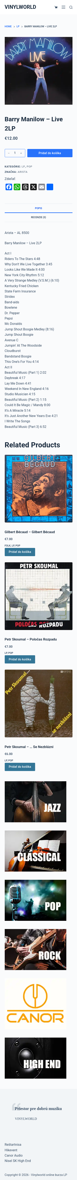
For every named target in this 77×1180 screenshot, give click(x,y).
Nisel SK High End (18, 1161)
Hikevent (11, 1150)
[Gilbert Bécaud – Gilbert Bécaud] (38, 488)
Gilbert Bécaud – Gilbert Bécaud (30, 532)
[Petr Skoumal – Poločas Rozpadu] (38, 596)
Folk (8, 545)
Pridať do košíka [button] (20, 552)
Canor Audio (14, 1155)
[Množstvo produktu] (15, 153)
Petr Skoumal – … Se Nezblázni (29, 747)
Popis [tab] (38, 208)
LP (23, 166)
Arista (23, 171)
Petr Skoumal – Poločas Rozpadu (31, 639)
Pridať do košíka (50, 153)
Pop (29, 166)
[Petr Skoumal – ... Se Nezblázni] (38, 703)
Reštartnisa (13, 1145)
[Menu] (63, 7)
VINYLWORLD (20, 7)
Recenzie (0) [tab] (38, 217)
